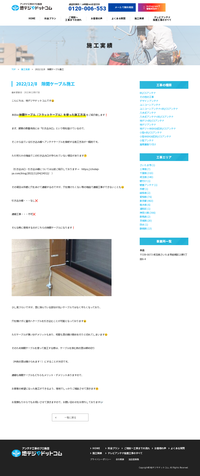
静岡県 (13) (146, 228)
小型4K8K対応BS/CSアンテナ (155, 136)
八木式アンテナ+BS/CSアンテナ (156, 116)
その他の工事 (147, 97)
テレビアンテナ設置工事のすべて (162, 18)
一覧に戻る (65, 417)
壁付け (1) (145, 181)
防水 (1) (144, 224)
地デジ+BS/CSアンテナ (152, 120)
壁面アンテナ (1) (148, 185)
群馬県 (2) (145, 216)
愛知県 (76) (146, 197)
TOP (14, 69)
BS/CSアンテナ (148, 93)
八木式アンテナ (148, 112)
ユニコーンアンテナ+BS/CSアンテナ (159, 108)
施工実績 (139, 18)
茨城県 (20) (146, 220)
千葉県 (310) (146, 173)
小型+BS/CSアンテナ (151, 132)
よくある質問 (118, 18)
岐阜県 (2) (145, 193)
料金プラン (50, 18)
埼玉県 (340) (146, 177)
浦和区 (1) (145, 208)
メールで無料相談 (122, 7)
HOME (32, 18)
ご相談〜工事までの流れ (73, 18)
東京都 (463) (146, 200)
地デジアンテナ (148, 124)
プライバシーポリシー (100, 459)
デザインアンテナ (149, 101)
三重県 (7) (145, 169)
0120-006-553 (84, 9)
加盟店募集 (134, 459)
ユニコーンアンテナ (150, 104)
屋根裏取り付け (148, 144)
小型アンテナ (147, 140)
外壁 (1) (144, 189)
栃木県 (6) (145, 204)
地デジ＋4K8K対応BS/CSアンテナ (158, 128)
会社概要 (120, 459)
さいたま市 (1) (147, 165)
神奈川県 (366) (148, 212)
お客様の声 (96, 18)
